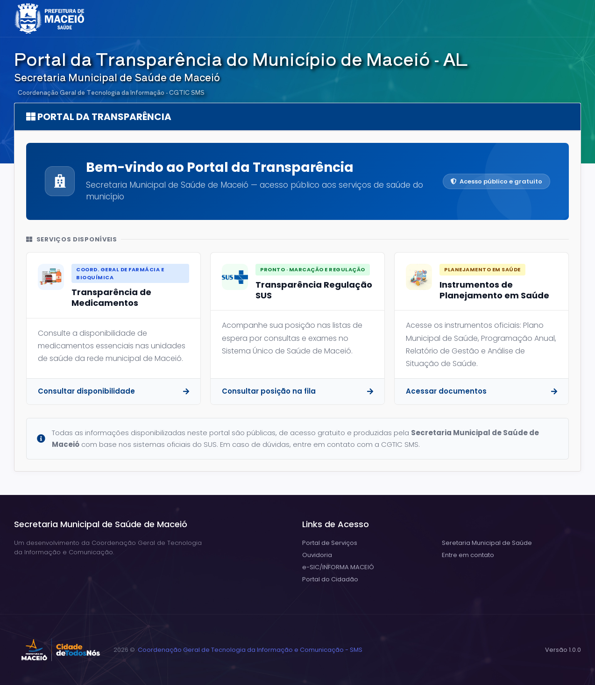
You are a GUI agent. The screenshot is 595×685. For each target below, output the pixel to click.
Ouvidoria (317, 555)
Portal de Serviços (329, 542)
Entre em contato (468, 555)
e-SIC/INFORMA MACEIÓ (338, 567)
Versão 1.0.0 (563, 649)
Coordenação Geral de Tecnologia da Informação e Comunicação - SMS (250, 649)
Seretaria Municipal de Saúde (487, 542)
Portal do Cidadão (330, 579)
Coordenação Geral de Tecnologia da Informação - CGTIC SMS (113, 92)
